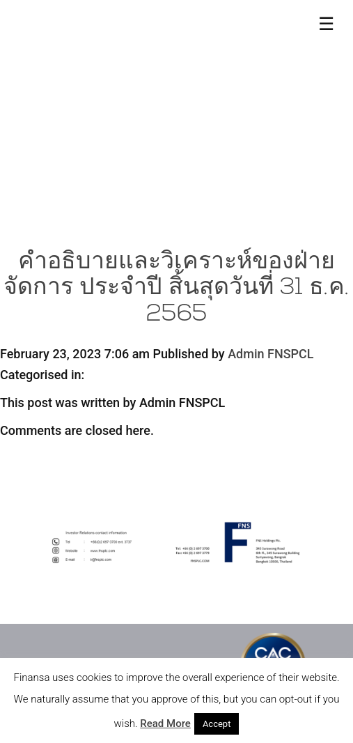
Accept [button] (217, 724)
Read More (165, 723)
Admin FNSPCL (270, 353)
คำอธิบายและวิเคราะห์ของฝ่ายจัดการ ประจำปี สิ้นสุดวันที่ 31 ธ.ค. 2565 (176, 288)
